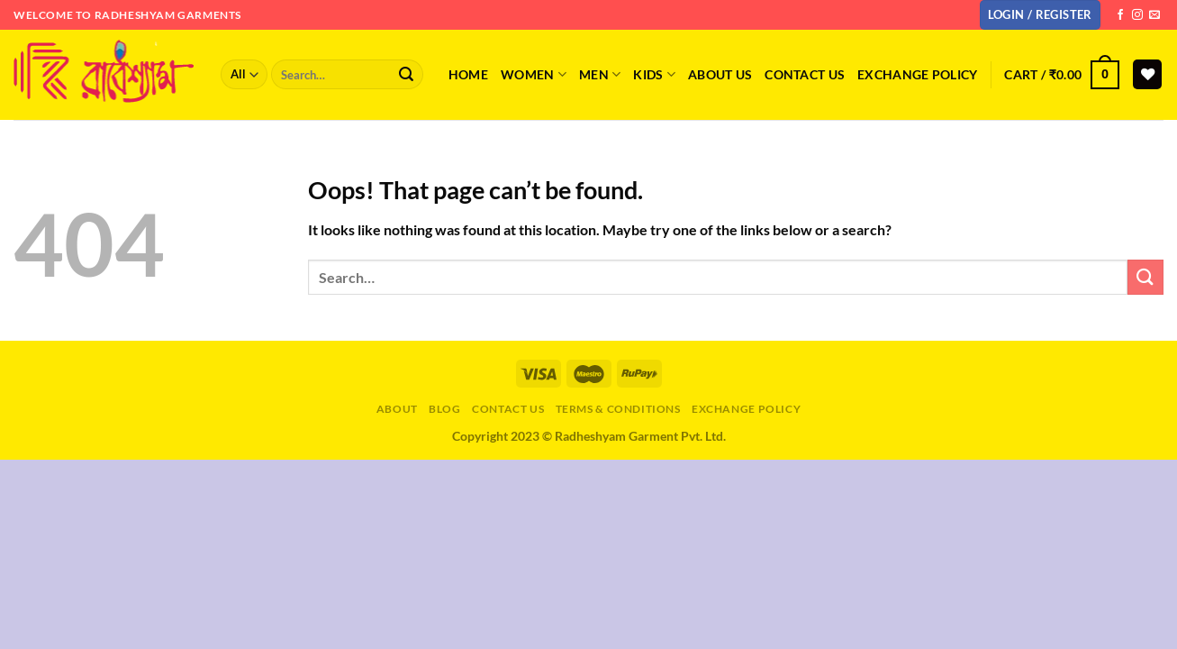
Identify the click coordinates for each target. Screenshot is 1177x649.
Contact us (805, 74)
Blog (444, 409)
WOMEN (533, 74)
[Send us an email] (1154, 15)
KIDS (654, 74)
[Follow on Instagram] (1137, 15)
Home (468, 74)
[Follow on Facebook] (1120, 15)
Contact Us (508, 409)
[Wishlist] (1147, 74)
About (397, 409)
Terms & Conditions (618, 409)
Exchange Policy (917, 74)
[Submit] (406, 74)
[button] (1040, 15)
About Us (720, 74)
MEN (599, 74)
